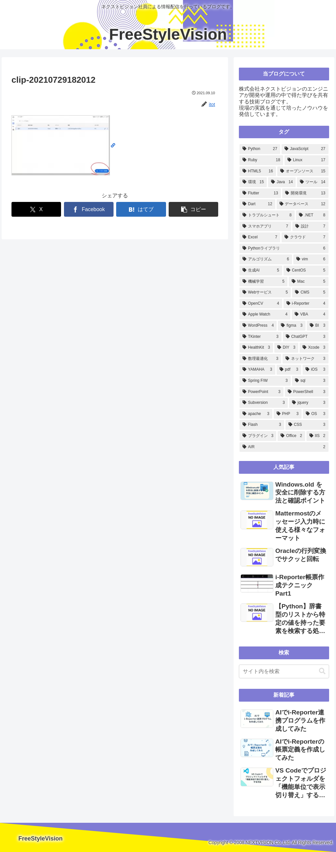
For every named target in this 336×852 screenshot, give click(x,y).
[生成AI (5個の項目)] (261, 270)
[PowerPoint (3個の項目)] (262, 392)
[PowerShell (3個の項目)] (306, 392)
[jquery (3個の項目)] (308, 403)
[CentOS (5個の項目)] (306, 270)
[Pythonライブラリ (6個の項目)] (284, 248)
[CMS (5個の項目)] (310, 292)
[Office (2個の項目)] (291, 436)
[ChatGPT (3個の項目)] (305, 337)
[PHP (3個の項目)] (288, 414)
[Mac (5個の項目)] (308, 282)
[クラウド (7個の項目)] (305, 237)
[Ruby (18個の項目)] (261, 160)
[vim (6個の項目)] (310, 259)
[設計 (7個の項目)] (310, 226)
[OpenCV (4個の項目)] (261, 304)
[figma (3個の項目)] (291, 326)
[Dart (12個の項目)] (257, 204)
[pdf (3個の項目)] (289, 370)
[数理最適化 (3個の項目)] (260, 359)
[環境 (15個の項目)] (253, 182)
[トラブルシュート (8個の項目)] (267, 215)
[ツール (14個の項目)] (312, 182)
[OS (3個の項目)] (315, 414)
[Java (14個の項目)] (282, 182)
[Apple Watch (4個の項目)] (265, 314)
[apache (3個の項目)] (256, 414)
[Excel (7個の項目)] (260, 237)
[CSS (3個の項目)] (306, 425)
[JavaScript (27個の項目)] (305, 149)
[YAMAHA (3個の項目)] (257, 370)
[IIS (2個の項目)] (317, 436)
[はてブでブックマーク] (141, 209)
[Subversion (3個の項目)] (264, 403)
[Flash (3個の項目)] (262, 425)
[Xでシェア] (36, 209)
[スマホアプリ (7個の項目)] (265, 226)
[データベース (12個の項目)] (302, 204)
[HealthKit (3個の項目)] (256, 348)
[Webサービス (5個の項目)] (265, 292)
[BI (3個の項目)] (317, 326)
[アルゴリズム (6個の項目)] (266, 259)
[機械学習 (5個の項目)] (263, 282)
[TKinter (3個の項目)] (261, 337)
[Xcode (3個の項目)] (314, 348)
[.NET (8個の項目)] (312, 215)
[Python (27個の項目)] (260, 149)
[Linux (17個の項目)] (306, 160)
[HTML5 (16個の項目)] (258, 171)
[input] (284, 671)
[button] (193, 209)
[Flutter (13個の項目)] (260, 193)
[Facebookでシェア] (89, 209)
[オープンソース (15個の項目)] (302, 171)
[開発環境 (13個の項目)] (305, 193)
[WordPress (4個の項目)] (258, 326)
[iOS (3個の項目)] (315, 370)
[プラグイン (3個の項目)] (258, 436)
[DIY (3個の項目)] (286, 348)
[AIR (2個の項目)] (284, 447)
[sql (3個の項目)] (310, 381)
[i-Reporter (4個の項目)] (306, 304)
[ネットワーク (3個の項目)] (305, 359)
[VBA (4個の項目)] (310, 314)
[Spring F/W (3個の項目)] (265, 381)
